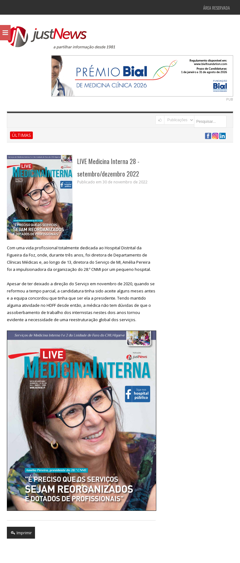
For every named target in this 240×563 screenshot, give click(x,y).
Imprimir (21, 533)
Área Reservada (216, 7)
